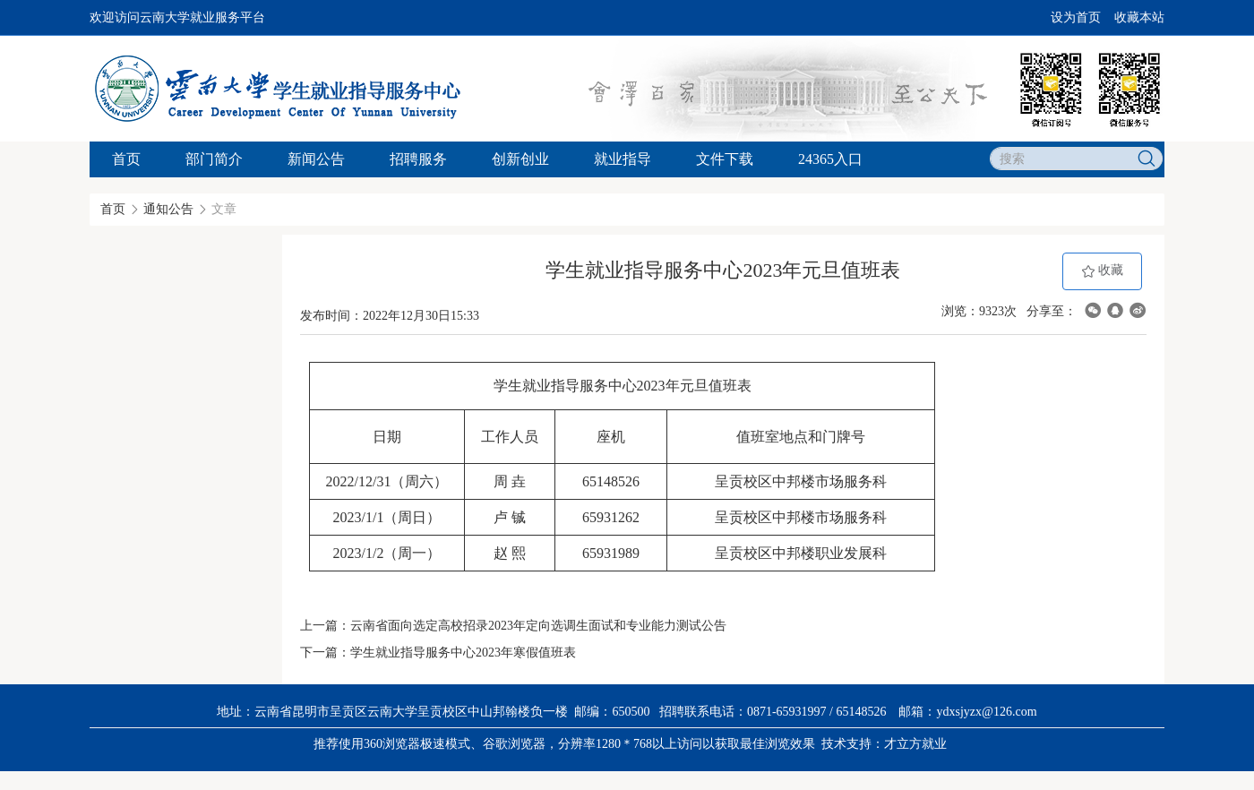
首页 (126, 159)
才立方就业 (915, 744)
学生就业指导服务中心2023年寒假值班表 (463, 652)
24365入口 (830, 159)
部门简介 (214, 159)
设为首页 (1076, 17)
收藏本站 (1139, 17)
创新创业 (520, 159)
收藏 (1102, 271)
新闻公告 (316, 159)
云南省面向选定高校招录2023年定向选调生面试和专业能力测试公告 (538, 625)
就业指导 (622, 159)
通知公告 (168, 209)
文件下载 (724, 159)
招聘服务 (418, 159)
